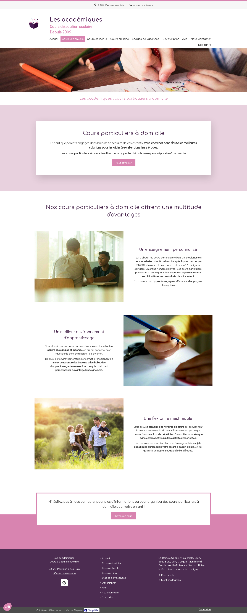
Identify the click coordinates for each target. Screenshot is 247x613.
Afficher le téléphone (143, 4)
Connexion (205, 609)
